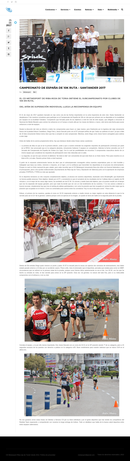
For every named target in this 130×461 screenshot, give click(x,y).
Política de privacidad (47, 455)
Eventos (77, 10)
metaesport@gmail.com (86, 455)
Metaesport (27, 92)
